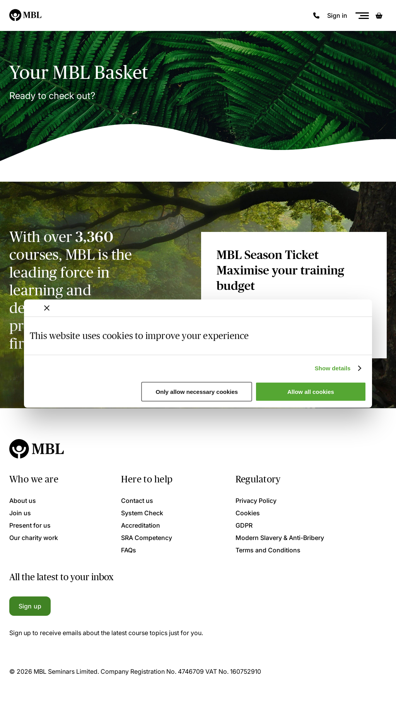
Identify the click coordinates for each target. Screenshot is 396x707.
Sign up (30, 606)
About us (22, 500)
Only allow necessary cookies (197, 391)
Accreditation (140, 525)
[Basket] (379, 15)
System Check (142, 513)
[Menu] (362, 15)
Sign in (337, 15)
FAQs (128, 550)
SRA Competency (146, 538)
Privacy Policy (256, 500)
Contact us (137, 500)
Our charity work (33, 538)
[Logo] (25, 15)
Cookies (248, 513)
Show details (333, 368)
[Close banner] (47, 307)
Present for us (30, 525)
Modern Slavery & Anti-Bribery (280, 538)
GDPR (244, 525)
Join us (20, 513)
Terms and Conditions (268, 550)
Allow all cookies (310, 391)
